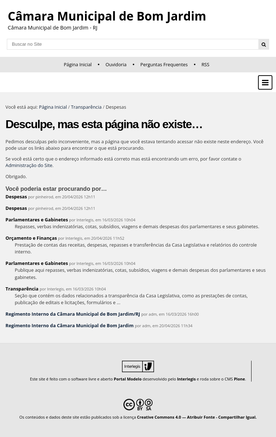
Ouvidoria (116, 64)
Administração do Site (28, 165)
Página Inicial (78, 64)
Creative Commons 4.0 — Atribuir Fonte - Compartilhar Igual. (197, 417)
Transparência (86, 107)
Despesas (16, 196)
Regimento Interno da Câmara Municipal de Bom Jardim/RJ (72, 314)
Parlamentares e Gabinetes (36, 219)
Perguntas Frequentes (163, 64)
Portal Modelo (127, 379)
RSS (205, 64)
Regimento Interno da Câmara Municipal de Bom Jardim (69, 325)
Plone (239, 379)
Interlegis (186, 379)
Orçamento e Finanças (31, 238)
